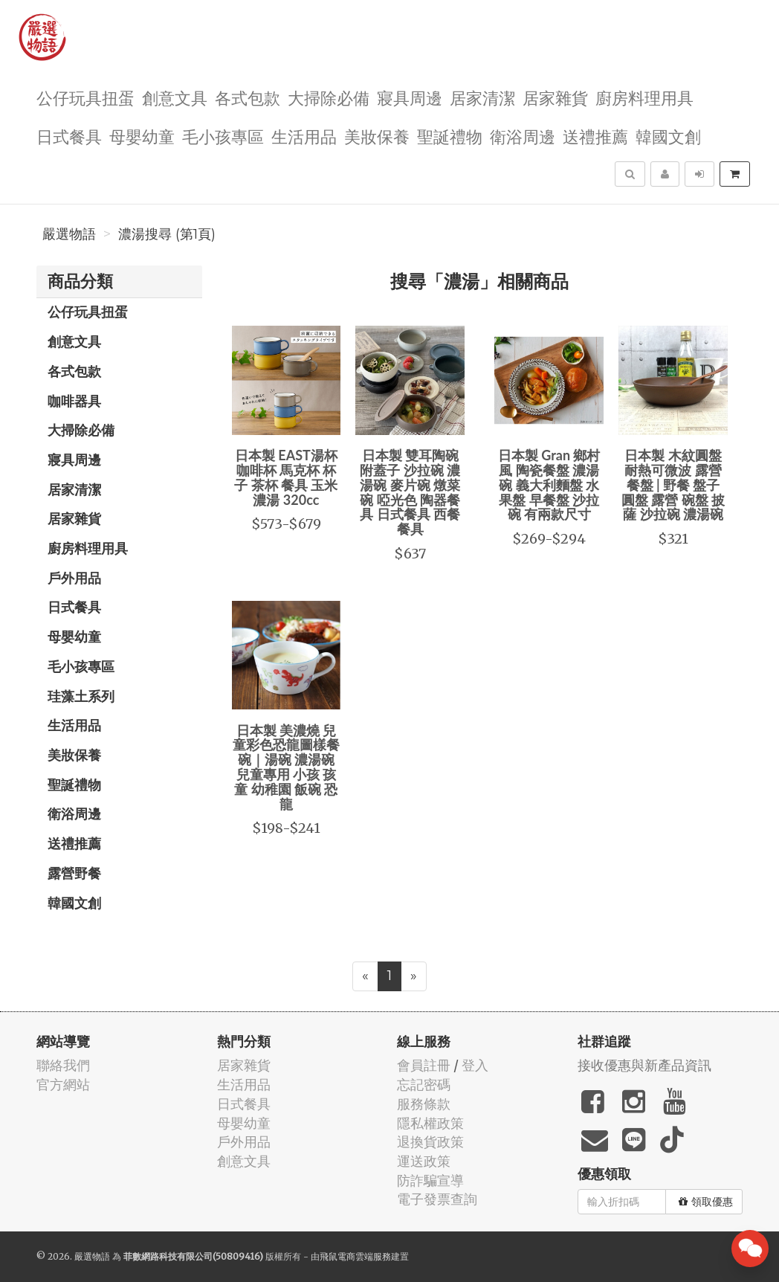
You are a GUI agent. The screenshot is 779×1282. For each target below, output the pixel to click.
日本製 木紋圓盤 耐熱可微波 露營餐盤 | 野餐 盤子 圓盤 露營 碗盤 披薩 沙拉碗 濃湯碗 (673, 484)
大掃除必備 (328, 97)
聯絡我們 (63, 1065)
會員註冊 (423, 1065)
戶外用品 (74, 578)
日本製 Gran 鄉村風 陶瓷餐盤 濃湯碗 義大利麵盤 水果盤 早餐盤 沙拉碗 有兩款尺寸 (549, 484)
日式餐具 (69, 135)
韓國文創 (668, 135)
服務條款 (423, 1103)
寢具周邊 (409, 97)
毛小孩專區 (223, 135)
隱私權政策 (430, 1123)
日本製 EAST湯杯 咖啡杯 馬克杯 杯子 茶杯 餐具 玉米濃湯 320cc (285, 477)
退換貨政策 (430, 1141)
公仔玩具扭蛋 (85, 97)
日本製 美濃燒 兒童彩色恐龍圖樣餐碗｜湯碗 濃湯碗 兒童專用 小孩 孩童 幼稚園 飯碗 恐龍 (286, 767)
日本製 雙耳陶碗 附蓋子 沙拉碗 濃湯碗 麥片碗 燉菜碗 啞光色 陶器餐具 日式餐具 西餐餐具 (410, 492)
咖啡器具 (74, 401)
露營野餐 (74, 873)
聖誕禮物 (449, 135)
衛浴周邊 (522, 135)
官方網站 (63, 1084)
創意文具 (174, 97)
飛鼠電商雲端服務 (355, 1256)
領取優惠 (706, 1201)
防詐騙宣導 (430, 1180)
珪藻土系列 (81, 696)
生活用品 (304, 135)
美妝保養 (377, 135)
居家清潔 (482, 97)
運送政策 (423, 1161)
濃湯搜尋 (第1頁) (167, 234)
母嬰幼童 (142, 135)
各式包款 (247, 97)
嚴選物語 (69, 234)
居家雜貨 (555, 97)
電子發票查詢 (437, 1199)
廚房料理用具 (644, 97)
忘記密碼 (423, 1084)
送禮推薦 (595, 135)
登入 (475, 1065)
